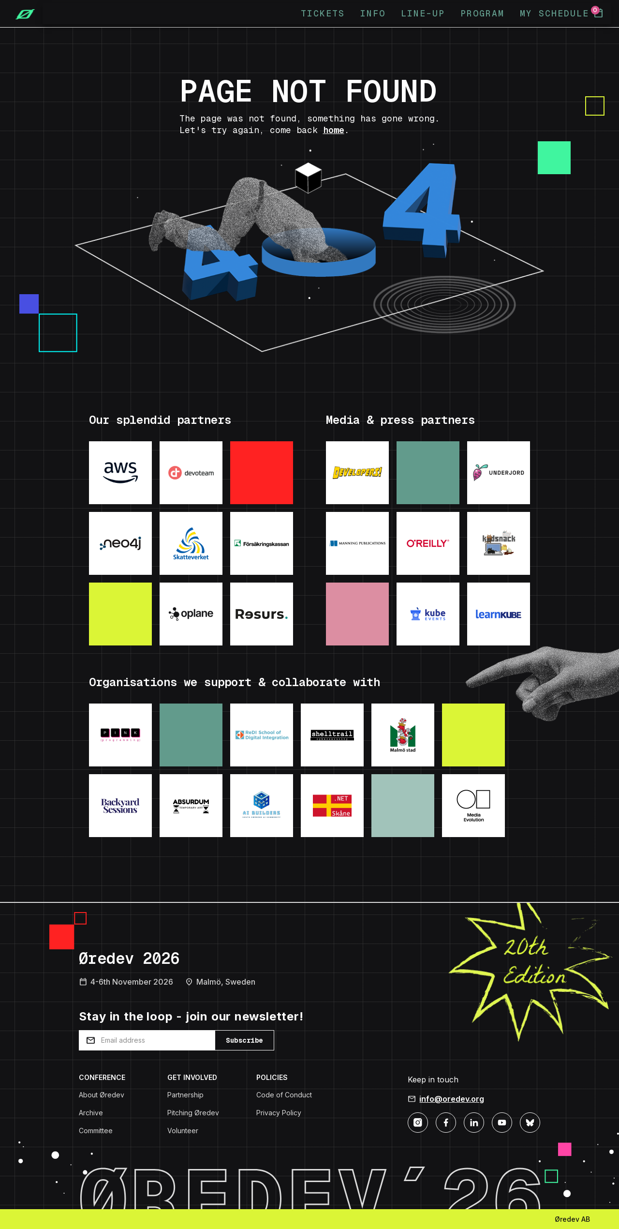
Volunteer (182, 1130)
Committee (96, 1130)
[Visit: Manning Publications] (357, 543)
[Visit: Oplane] (191, 614)
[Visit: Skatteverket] (191, 543)
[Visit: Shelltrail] (332, 735)
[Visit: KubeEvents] (428, 614)
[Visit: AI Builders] (261, 805)
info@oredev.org (451, 1099)
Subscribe (244, 1040)
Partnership (185, 1095)
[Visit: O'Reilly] (428, 543)
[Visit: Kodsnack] (498, 543)
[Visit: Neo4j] (120, 543)
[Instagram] (418, 1121)
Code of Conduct (284, 1095)
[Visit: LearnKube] (498, 614)
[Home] (21, 13)
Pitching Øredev (193, 1113)
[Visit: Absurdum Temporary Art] (191, 805)
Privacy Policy (278, 1113)
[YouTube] (502, 1121)
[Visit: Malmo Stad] (402, 735)
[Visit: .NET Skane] (332, 805)
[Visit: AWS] (120, 472)
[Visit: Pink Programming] (120, 735)
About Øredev (101, 1095)
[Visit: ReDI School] (261, 735)
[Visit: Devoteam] (191, 472)
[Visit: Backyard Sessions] (120, 805)
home (333, 129)
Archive (91, 1113)
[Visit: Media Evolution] (473, 805)
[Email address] (147, 1040)
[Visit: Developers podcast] (357, 472)
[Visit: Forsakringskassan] (261, 543)
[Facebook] (446, 1121)
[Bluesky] (530, 1121)
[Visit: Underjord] (498, 472)
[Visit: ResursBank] (261, 614)
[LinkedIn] (474, 1121)
